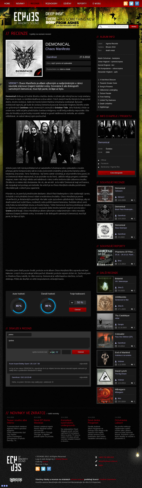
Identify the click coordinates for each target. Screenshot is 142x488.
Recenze (35, 3)
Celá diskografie (116, 173)
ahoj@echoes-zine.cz (108, 461)
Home (7, 3)
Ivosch (45, 462)
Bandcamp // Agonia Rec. (110, 167)
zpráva (48, 343)
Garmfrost (52, 57)
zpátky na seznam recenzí (40, 34)
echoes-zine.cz (77, 479)
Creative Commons (107, 479)
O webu (97, 3)
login (101, 465)
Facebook (104, 164)
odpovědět (83, 364)
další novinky (53, 414)
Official (103, 160)
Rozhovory (52, 3)
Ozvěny (67, 3)
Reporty (82, 3)
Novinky (20, 3)
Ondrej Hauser (62, 459)
